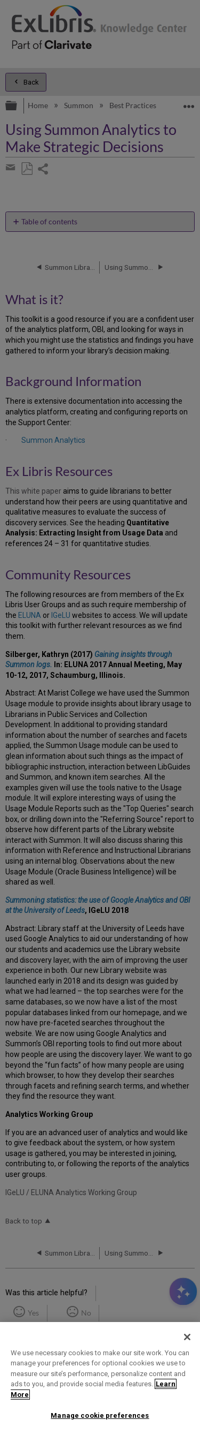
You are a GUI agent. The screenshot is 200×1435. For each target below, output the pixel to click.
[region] (100, 1378)
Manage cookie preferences (100, 1415)
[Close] (187, 1337)
